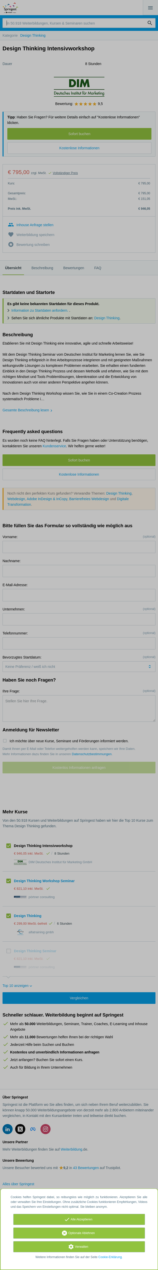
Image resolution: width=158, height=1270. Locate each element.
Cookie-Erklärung (110, 1257)
